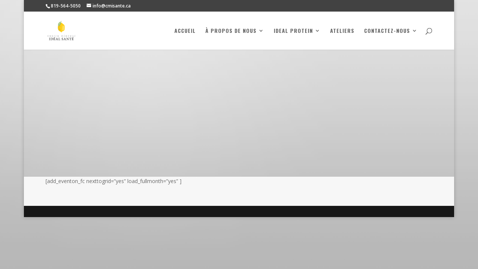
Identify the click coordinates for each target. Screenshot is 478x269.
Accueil (185, 31)
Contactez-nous (387, 31)
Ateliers (342, 31)
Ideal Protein (293, 31)
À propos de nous (231, 31)
